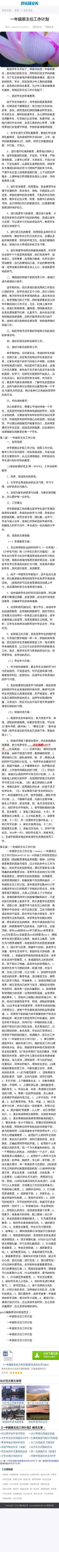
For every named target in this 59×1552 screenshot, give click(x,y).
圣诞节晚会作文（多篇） (14, 1447)
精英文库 (26, 1479)
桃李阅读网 (36, 1479)
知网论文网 (17, 1479)
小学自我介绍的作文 (12, 1456)
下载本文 (49, 27)
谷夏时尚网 (34, 1475)
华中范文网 (7, 1479)
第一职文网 (34, 1489)
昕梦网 (53, 1489)
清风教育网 (7, 1498)
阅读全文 (37, 27)
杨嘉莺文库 (34, 1484)
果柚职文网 (24, 1489)
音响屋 (5, 1475)
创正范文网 (17, 1498)
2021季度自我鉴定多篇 (43, 1433)
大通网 (5, 1484)
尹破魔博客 (13, 1475)
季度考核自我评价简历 (13, 1442)
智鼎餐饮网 (17, 1494)
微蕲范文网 (45, 1484)
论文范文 (28, 10)
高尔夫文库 (38, 1494)
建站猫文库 (23, 1505)
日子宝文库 (13, 1484)
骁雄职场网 (45, 1489)
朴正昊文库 (27, 1494)
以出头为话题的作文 (41, 1447)
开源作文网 (24, 1475)
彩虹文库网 (7, 1489)
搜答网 (15, 1489)
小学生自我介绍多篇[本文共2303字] (21, 1461)
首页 (16, 10)
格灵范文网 (46, 1479)
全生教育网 (48, 1494)
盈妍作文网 (45, 1475)
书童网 (53, 1475)
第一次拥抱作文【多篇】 (44, 1451)
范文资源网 (24, 1484)
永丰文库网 (7, 1494)
